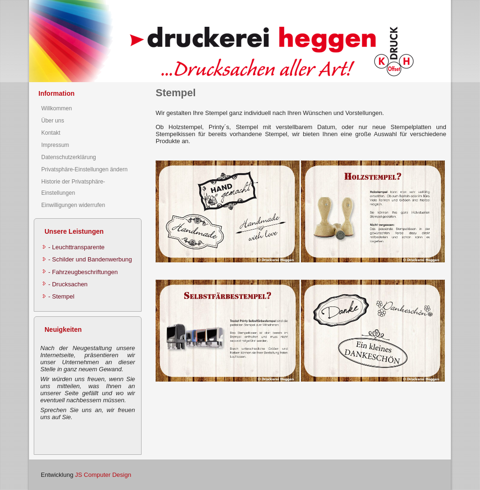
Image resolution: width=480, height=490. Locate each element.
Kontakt (50, 133)
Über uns (52, 120)
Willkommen (56, 108)
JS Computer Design (103, 474)
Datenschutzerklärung (68, 157)
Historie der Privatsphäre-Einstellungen (73, 187)
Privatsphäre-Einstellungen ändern (84, 169)
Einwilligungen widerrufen (73, 205)
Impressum (55, 145)
